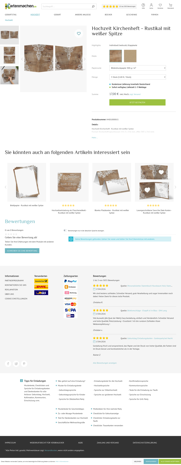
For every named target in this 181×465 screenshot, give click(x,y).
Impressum (10, 442)
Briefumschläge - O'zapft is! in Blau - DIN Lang (147, 310)
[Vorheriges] (22, 59)
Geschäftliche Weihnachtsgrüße (71, 422)
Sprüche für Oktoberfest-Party (71, 399)
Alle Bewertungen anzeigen (105, 363)
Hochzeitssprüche (101, 385)
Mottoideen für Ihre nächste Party (107, 409)
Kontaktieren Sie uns (15, 285)
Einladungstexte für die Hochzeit (108, 381)
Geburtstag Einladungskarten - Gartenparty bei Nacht (150, 338)
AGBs (80, 442)
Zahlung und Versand (108, 442)
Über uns (9, 294)
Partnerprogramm (14, 280)
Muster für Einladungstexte (69, 385)
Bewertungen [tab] (20, 221)
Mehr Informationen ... (63, 461)
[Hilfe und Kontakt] (143, 6)
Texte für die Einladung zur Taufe (143, 390)
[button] (95, 137)
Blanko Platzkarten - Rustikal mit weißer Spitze (112, 211)
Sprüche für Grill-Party (138, 399)
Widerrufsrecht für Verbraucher (47, 442)
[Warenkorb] (170, 6)
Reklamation (11, 289)
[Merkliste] (160, 6)
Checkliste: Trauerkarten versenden (108, 425)
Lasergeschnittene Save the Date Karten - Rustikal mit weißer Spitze (154, 211)
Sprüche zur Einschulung (140, 394)
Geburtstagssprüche (67, 390)
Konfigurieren (151, 461)
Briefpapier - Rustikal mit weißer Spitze (26, 205)
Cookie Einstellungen (16, 298)
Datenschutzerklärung (145, 442)
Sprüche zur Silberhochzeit (105, 390)
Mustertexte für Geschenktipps (71, 409)
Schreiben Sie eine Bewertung (22, 250)
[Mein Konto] (151, 6)
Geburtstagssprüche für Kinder (72, 394)
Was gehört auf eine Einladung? (71, 381)
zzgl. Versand (135, 94)
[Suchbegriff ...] (65, 6)
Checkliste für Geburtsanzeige (106, 413)
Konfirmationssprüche (138, 381)
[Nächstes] (85, 59)
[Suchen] (93, 6)
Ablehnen (137, 461)
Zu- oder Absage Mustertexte (70, 413)
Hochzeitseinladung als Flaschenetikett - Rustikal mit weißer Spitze (69, 211)
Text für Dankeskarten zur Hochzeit (73, 418)
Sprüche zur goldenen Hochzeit (107, 394)
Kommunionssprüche (138, 385)
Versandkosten (50, 450)
